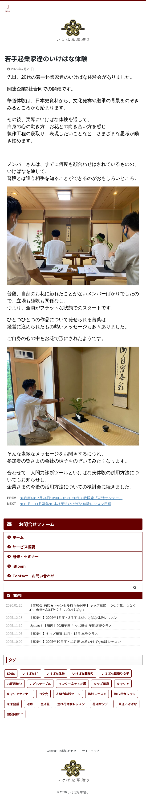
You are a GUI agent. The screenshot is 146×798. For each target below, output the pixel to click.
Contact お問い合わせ (33, 576)
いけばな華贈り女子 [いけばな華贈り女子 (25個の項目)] (115, 673)
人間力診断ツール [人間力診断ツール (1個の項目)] (68, 694)
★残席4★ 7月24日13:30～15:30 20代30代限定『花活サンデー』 (71, 498)
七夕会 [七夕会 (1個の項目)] (43, 694)
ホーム (18, 537)
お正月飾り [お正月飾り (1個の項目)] (14, 683)
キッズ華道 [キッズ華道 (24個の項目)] (101, 683)
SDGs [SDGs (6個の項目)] (11, 673)
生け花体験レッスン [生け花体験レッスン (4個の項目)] (71, 704)
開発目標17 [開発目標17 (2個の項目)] (15, 714)
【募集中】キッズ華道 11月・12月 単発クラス (63, 634)
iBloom (19, 566)
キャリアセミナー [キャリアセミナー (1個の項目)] (19, 694)
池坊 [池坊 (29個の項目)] (30, 704)
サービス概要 (23, 547)
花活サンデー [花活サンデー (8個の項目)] (102, 704)
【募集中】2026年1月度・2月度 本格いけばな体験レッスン (73, 618)
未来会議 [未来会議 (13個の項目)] (13, 704)
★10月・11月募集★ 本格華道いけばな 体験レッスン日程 (65, 504)
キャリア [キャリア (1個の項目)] (123, 683)
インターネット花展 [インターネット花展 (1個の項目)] (72, 683)
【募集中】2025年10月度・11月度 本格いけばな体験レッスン (75, 642)
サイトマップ (90, 751)
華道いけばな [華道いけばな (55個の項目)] (127, 704)
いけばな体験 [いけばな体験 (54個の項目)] (55, 673)
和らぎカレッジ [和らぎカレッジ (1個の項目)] (124, 694)
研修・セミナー (25, 556)
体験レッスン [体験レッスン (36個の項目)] (97, 694)
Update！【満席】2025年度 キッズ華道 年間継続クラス (70, 626)
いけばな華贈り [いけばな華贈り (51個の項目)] (83, 673)
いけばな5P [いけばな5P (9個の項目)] (30, 673)
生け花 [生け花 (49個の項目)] (45, 704)
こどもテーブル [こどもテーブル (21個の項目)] (40, 683)
